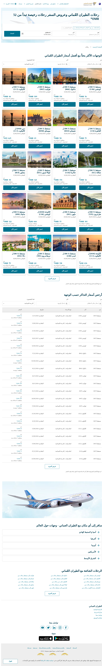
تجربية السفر (27, 3)
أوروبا (94, 545)
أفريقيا (94, 539)
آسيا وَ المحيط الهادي (88, 532)
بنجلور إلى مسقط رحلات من (25, 585)
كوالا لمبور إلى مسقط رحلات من (57, 585)
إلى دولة (74, 648)
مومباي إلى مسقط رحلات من (91, 582)
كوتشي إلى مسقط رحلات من (91, 575)
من (97, 32)
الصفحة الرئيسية (96, 47)
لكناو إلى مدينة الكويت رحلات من (90, 588)
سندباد (19, 4)
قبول (9, 661)
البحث (11, 33)
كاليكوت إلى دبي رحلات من (58, 582)
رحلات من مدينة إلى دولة (44, 648)
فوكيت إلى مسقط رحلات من (25, 575)
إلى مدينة (67, 648)
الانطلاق (46, 32)
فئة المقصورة (29, 60)
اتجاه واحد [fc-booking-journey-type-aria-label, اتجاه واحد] (95, 28)
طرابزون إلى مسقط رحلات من (57, 588)
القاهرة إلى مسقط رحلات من (58, 578)
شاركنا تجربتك (97, 612)
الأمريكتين (93, 552)
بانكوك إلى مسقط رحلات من (58, 575)
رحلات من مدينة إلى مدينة (57, 648)
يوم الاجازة (45, 4)
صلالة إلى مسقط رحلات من (25, 582)
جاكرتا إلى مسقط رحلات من (91, 585)
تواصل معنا (98, 615)
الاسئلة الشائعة (96, 609)
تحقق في (51, 4)
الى (72, 32)
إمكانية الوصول (96, 618)
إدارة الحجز (37, 4)
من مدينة (34, 648)
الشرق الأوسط (91, 558)
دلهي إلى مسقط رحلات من (25, 588)
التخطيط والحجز (61, 3)
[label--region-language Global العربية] (9, 3)
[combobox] (87, 35)
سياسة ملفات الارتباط (46, 660)
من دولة (28, 648)
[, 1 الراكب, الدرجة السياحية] (81, 28)
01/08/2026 (46, 34)
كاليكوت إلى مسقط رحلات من (90, 578)
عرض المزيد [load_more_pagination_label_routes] (51, 593)
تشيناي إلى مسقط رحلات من (25, 578)
